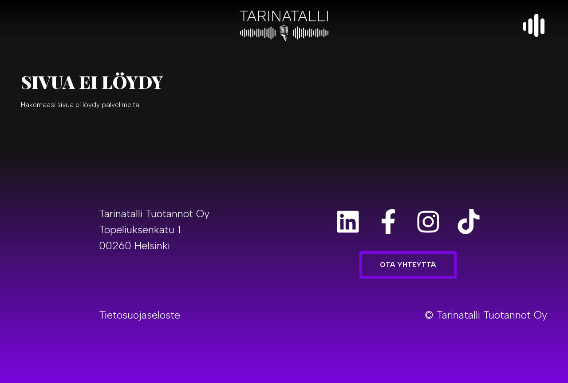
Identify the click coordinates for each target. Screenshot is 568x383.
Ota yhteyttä (408, 264)
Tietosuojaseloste (139, 314)
